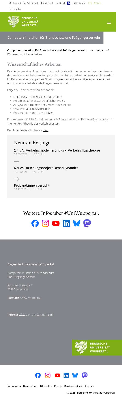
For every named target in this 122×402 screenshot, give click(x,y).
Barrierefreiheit (73, 386)
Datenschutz (30, 386)
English (17, 9)
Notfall (62, 3)
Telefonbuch (33, 3)
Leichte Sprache (79, 3)
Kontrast (17, 3)
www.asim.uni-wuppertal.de (36, 314)
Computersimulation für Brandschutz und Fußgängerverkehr (47, 50)
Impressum (14, 386)
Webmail (49, 3)
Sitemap (89, 386)
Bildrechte (46, 386)
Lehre (100, 50)
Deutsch (97, 3)
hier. (45, 130)
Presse (58, 386)
